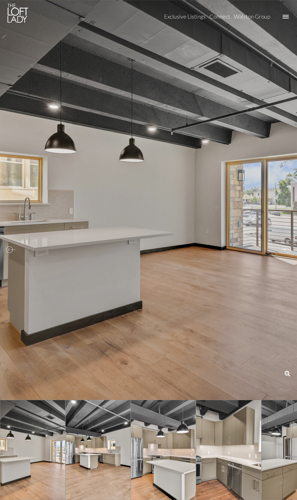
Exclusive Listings (185, 16)
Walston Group (252, 16)
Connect (219, 16)
